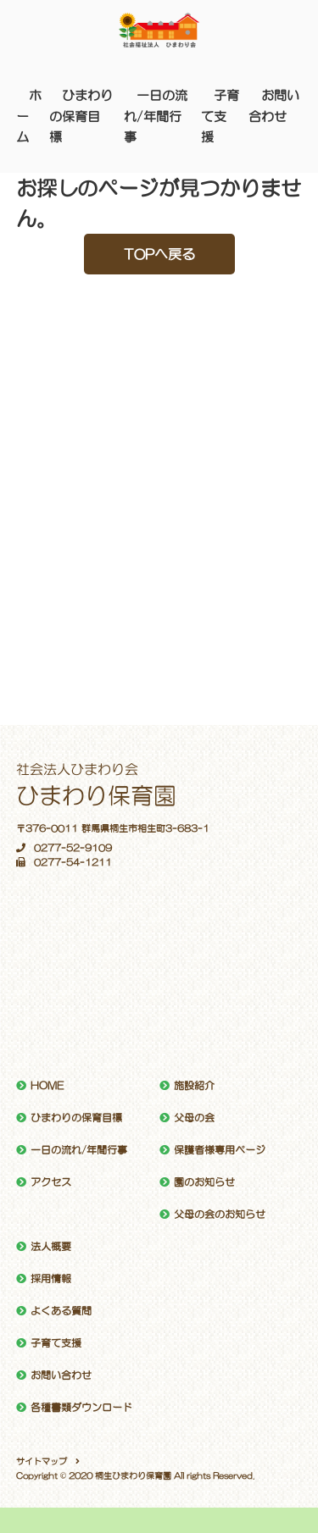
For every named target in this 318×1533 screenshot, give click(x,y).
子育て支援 (220, 116)
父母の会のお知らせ (219, 1214)
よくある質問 (61, 1311)
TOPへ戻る (159, 254)
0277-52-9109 (64, 848)
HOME (47, 1086)
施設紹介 (194, 1086)
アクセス (51, 1182)
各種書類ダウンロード (81, 1408)
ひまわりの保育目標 (81, 116)
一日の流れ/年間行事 (155, 116)
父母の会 (194, 1118)
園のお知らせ (204, 1182)
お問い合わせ (61, 1375)
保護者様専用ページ (219, 1150)
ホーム (29, 116)
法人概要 (51, 1247)
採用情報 (51, 1279)
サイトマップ (41, 1461)
